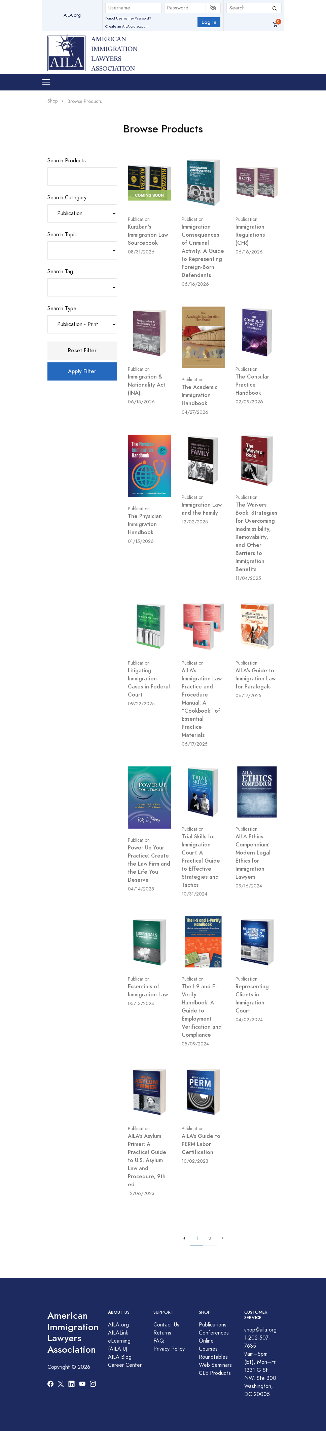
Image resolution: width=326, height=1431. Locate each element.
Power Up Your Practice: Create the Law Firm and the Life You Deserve (149, 864)
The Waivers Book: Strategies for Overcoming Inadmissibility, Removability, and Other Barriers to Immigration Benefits (256, 537)
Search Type (61, 308)
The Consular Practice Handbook (252, 385)
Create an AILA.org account (126, 26)
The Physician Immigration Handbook (145, 524)
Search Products (66, 160)
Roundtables (213, 1357)
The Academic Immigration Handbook (199, 395)
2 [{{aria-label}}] (209, 1238)
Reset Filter (82, 350)
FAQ (158, 1341)
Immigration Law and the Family (202, 509)
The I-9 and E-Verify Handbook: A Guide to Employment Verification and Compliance (202, 1011)
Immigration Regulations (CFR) (250, 235)
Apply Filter (82, 371)
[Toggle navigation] (46, 82)
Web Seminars (215, 1365)
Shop (52, 101)
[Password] (185, 8)
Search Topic (62, 234)
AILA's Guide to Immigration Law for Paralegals (256, 678)
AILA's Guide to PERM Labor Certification (201, 1144)
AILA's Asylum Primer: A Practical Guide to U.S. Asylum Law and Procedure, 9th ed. (147, 1160)
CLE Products (215, 1373)
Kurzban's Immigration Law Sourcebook (148, 235)
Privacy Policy (169, 1349)
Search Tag (60, 271)
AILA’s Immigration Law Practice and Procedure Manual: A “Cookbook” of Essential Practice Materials (202, 703)
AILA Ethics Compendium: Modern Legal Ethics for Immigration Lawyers (253, 857)
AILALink (118, 1333)
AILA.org (72, 15)
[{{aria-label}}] (222, 1238)
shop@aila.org (260, 1330)
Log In (209, 22)
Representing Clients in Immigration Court (252, 999)
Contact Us (166, 1324)
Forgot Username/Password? (128, 18)
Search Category (66, 197)
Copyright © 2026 (68, 1367)
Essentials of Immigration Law (148, 990)
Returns (162, 1333)
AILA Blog (120, 1357)
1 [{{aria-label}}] (196, 1238)
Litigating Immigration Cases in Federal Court (149, 683)
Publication (139, 219)
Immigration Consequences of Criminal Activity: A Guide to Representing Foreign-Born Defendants (203, 251)
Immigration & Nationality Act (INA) (146, 385)
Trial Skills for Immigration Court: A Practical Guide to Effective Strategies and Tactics (201, 861)
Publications (212, 1324)
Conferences (214, 1333)
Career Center (125, 1365)
